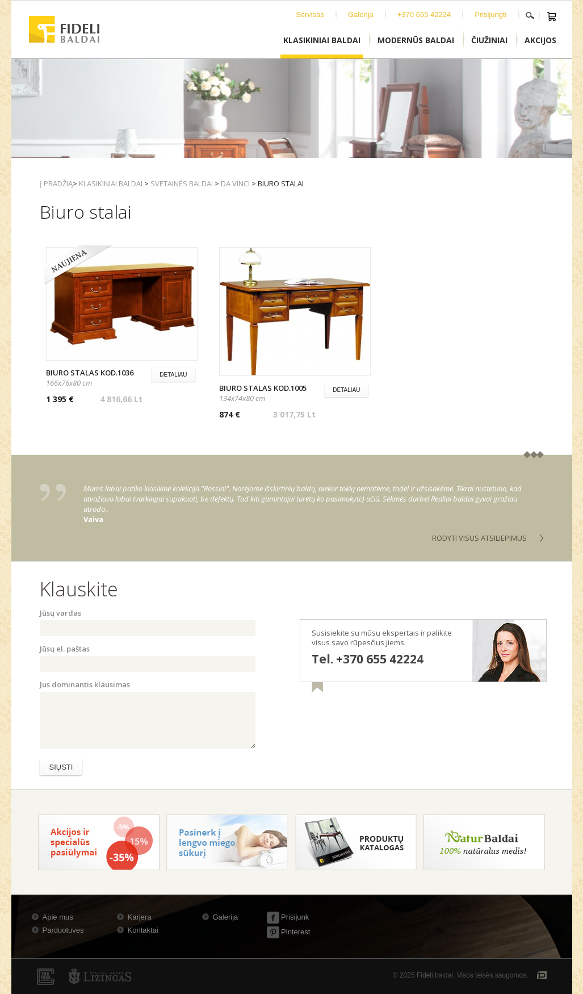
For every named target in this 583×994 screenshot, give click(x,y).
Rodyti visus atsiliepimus (479, 538)
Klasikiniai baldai (110, 183)
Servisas (310, 14)
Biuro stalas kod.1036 (89, 372)
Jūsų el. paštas (65, 649)
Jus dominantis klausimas (85, 684)
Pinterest (289, 932)
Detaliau (173, 374)
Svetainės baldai (181, 183)
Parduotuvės (63, 930)
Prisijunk (288, 917)
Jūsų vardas (60, 613)
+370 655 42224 (424, 14)
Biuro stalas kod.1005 (263, 388)
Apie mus (58, 917)
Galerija (361, 14)
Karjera (140, 917)
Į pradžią (56, 183)
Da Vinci (235, 183)
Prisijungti (490, 14)
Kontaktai (143, 930)
